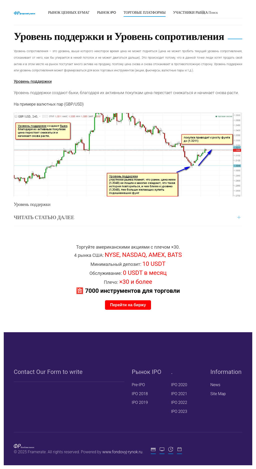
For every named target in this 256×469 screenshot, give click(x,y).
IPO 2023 (178, 411)
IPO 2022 (178, 402)
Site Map (217, 393)
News (215, 384)
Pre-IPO (137, 384)
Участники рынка (190, 12)
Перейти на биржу (128, 305)
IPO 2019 (139, 402)
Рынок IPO (106, 12)
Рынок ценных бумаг (69, 12)
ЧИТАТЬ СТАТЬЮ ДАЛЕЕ (44, 217)
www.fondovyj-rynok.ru (122, 452)
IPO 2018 (139, 393)
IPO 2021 (178, 393)
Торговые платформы (145, 12)
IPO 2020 (178, 384)
